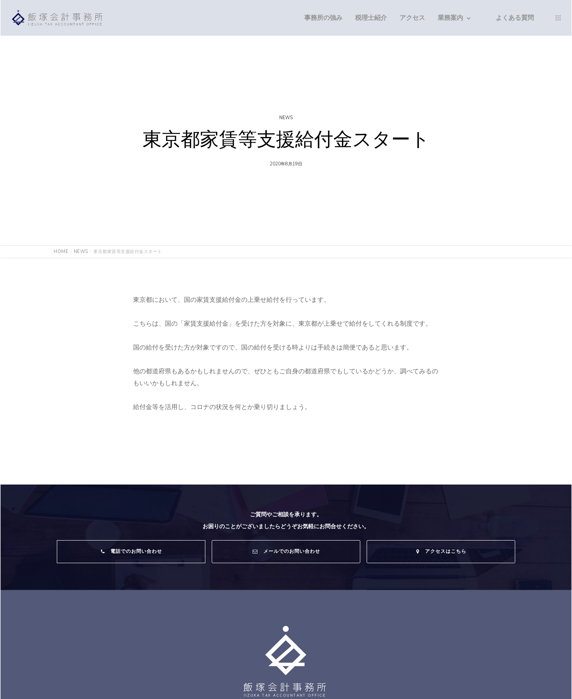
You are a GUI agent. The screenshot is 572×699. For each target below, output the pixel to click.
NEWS (286, 118)
